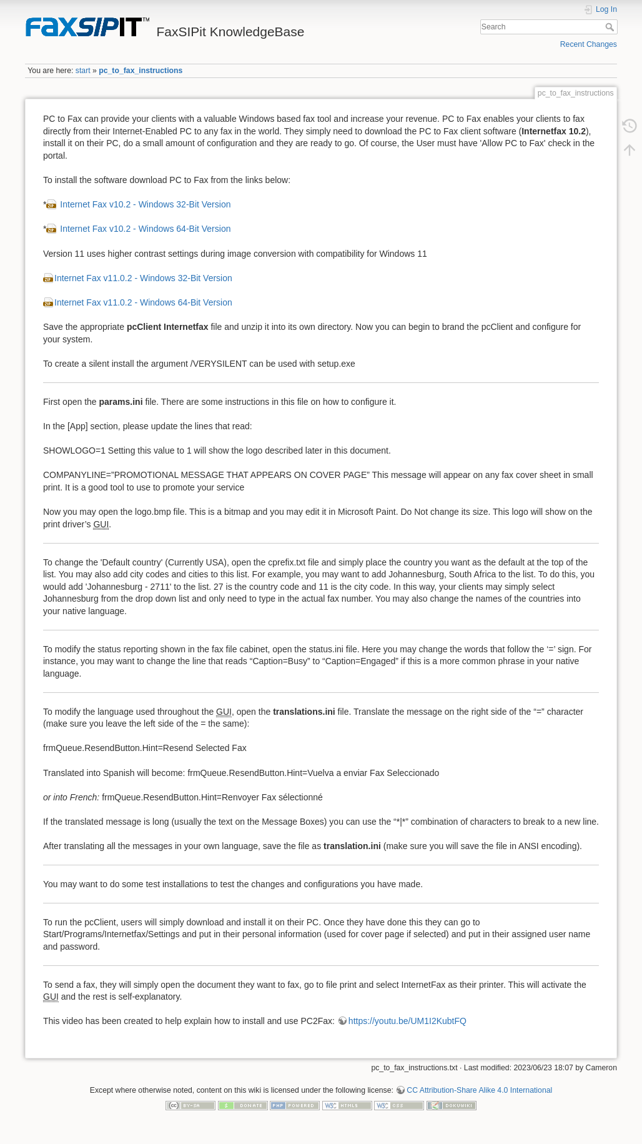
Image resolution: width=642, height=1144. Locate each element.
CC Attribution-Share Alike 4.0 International (479, 1090)
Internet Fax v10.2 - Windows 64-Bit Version (143, 229)
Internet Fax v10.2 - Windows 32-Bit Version (143, 204)
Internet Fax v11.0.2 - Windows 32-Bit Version (143, 278)
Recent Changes (588, 44)
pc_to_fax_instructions (140, 70)
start (83, 70)
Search (611, 26)
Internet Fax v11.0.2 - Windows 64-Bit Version (143, 302)
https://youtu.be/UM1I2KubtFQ (407, 1021)
